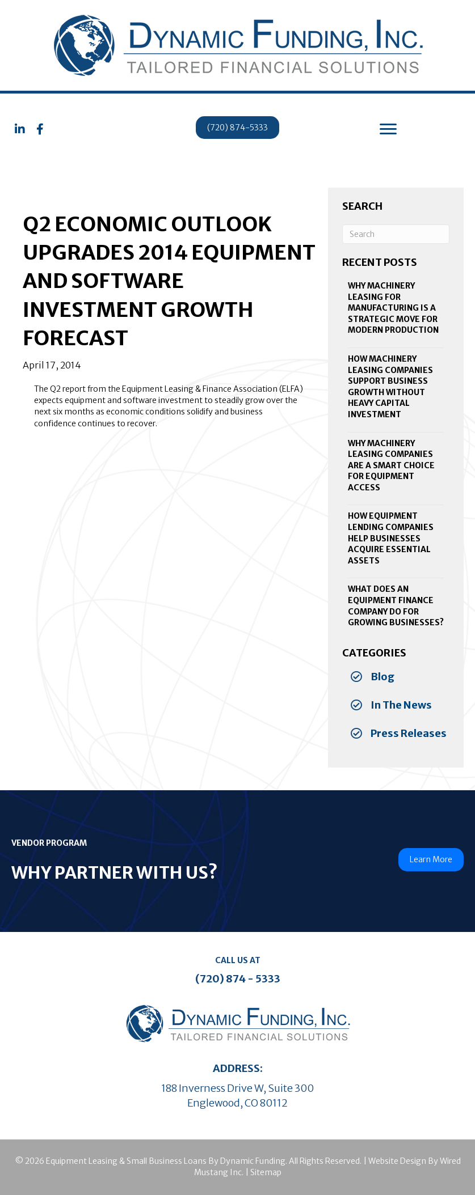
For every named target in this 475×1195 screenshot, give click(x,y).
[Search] (395, 234)
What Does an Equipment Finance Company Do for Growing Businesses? (396, 606)
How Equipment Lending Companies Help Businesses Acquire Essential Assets (391, 538)
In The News (401, 704)
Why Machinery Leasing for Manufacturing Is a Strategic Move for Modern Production (393, 308)
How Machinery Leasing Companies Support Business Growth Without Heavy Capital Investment (390, 386)
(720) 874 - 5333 (237, 978)
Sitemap (265, 1172)
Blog (382, 676)
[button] (19, 129)
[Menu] (388, 129)
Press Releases (409, 733)
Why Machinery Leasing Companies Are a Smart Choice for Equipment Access (391, 465)
